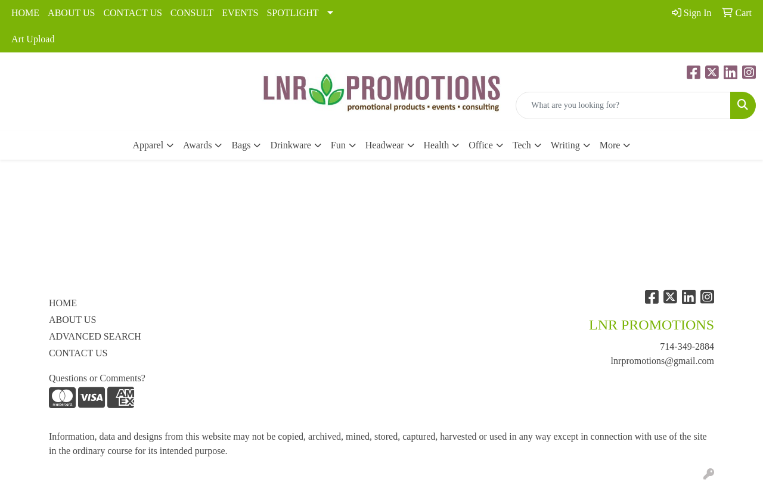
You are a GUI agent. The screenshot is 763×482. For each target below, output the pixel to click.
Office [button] (481, 145)
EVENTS (240, 13)
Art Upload (32, 39)
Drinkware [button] (290, 145)
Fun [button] (338, 145)
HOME (25, 13)
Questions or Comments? (97, 378)
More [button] (610, 145)
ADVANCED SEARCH (95, 336)
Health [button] (436, 145)
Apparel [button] (148, 145)
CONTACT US (132, 13)
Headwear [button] (384, 145)
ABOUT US (71, 13)
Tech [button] (522, 145)
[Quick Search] (623, 105)
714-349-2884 (687, 346)
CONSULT (191, 13)
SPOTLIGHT (292, 13)
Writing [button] (565, 145)
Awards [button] (197, 145)
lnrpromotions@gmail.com (662, 361)
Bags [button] (240, 145)
